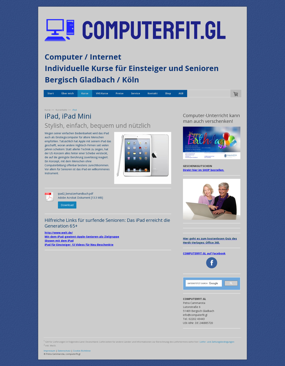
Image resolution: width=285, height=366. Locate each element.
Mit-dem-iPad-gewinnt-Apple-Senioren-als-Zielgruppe (82, 236)
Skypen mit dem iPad (59, 240)
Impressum (49, 350)
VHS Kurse (102, 93)
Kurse (84, 93)
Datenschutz (64, 350)
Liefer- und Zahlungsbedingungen (217, 341)
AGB (181, 93)
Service (135, 93)
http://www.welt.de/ (59, 232)
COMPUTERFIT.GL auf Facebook (204, 253)
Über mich (67, 93)
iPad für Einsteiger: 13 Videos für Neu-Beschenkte (79, 244)
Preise (120, 93)
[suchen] (203, 283)
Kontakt (153, 93)
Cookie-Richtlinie (82, 350)
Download (67, 205)
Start (51, 93)
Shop (168, 93)
